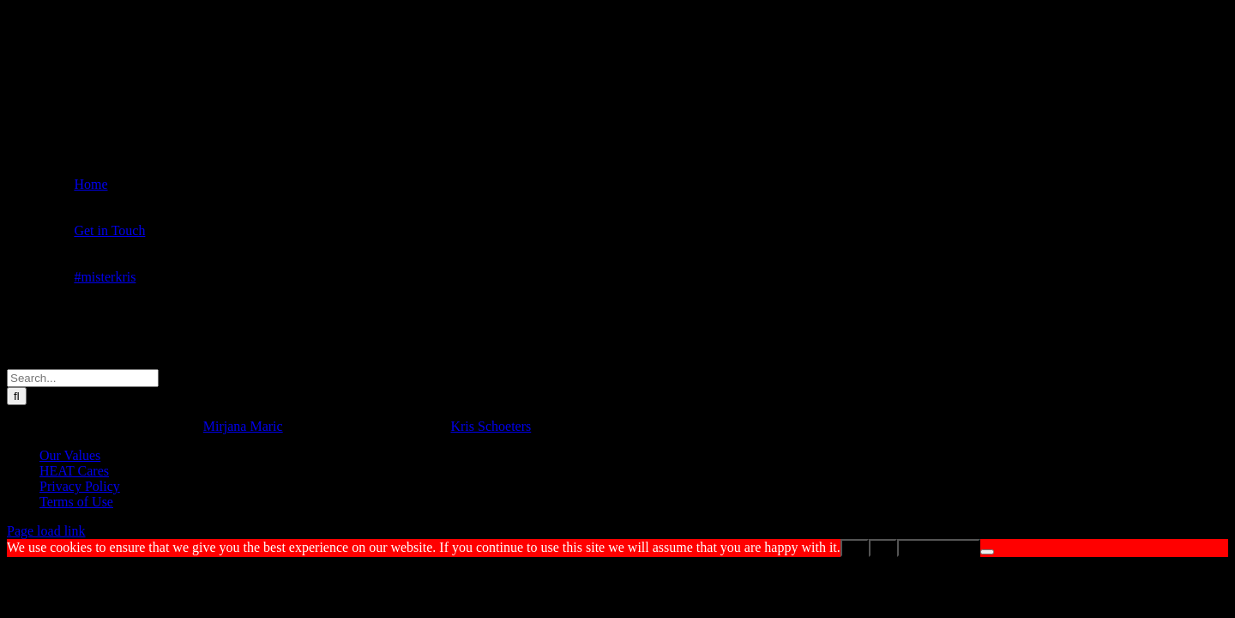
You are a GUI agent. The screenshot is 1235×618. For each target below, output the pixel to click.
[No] (987, 551)
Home (90, 184)
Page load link (46, 531)
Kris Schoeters (490, 426)
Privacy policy (938, 548)
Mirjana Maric (243, 426)
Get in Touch (109, 230)
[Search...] (83, 378)
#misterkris (105, 277)
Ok (854, 548)
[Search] (17, 396)
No (883, 548)
